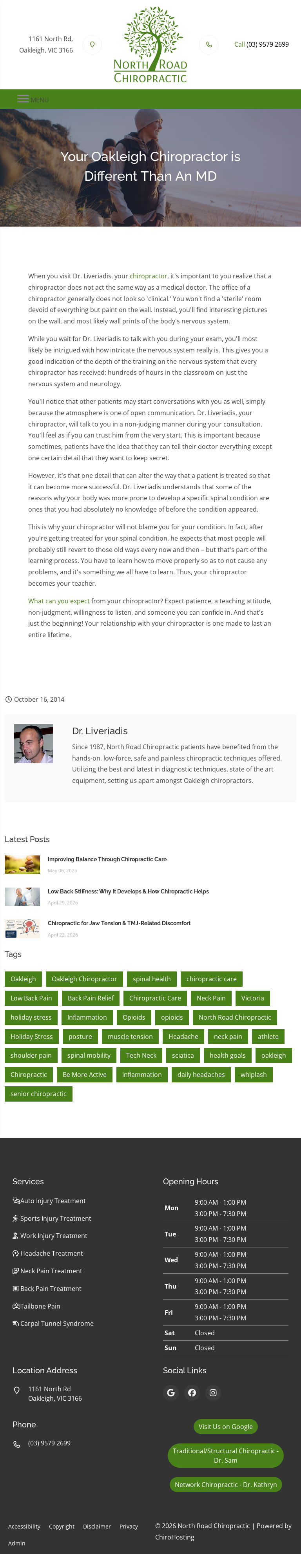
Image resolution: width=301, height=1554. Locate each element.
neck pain (228, 1036)
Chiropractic (29, 1074)
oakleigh (273, 1055)
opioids (172, 1017)
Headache (183, 1036)
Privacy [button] (129, 1526)
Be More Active (85, 1074)
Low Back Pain (31, 998)
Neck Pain (211, 998)
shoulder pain (31, 1055)
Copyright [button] (61, 1526)
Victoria (252, 998)
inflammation (142, 1074)
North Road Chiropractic (235, 1017)
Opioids (134, 1017)
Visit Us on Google (226, 1426)
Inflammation (87, 1017)
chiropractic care (212, 979)
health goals (228, 1055)
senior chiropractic (39, 1093)
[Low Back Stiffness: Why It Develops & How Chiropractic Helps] (22, 896)
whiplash (254, 1074)
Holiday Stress (32, 1036)
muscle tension (130, 1036)
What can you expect (59, 601)
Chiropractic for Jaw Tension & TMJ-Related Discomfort (119, 923)
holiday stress (31, 1017)
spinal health (152, 979)
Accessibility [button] (24, 1526)
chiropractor (148, 276)
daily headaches (201, 1074)
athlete (268, 1036)
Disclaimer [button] (97, 1526)
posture (80, 1036)
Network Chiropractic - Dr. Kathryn (226, 1484)
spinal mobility (89, 1055)
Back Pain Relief (91, 998)
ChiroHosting (174, 1537)
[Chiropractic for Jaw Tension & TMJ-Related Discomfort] (22, 928)
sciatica (183, 1055)
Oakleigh (23, 979)
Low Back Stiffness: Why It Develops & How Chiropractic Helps (128, 891)
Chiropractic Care (155, 998)
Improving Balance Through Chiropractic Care (107, 859)
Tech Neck (141, 1055)
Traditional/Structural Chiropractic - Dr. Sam (226, 1456)
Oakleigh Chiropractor (84, 979)
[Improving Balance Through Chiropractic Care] (22, 864)
